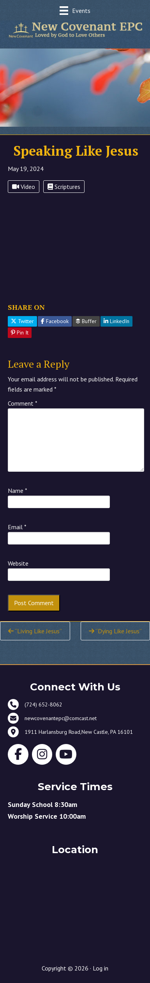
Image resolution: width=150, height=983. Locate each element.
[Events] (75, 10)
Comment (22, 403)
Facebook (55, 321)
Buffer (86, 321)
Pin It (19, 332)
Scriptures (64, 186)
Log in (100, 968)
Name (17, 490)
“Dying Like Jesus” (115, 631)
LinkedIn (116, 321)
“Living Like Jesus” (35, 631)
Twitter (22, 321)
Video (23, 186)
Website (18, 563)
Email (17, 527)
